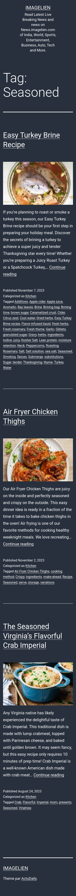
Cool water (27, 318)
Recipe (67, 577)
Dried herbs (44, 318)
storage (33, 582)
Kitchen (30, 296)
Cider (61, 312)
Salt (21, 351)
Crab (18, 802)
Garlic (50, 329)
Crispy (20, 577)
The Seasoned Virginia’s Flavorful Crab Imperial (32, 636)
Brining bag (51, 307)
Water (7, 368)
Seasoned (65, 351)
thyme (48, 362)
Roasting (52, 346)
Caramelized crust (43, 312)
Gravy (32, 335)
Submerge (35, 357)
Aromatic (9, 307)
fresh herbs (60, 324)
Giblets (61, 329)
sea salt (51, 351)
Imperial (42, 802)
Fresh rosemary (14, 329)
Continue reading (18, 544)
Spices (22, 357)
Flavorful (29, 802)
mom (53, 802)
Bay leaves (25, 307)
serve (23, 582)
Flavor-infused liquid (35, 324)
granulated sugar (15, 335)
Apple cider (37, 302)
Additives (21, 302)
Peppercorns (35, 346)
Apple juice (55, 302)
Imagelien (38, 8)
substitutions (53, 357)
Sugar (7, 362)
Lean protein (48, 340)
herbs (42, 335)
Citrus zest (10, 318)
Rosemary (10, 351)
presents (65, 802)
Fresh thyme (36, 329)
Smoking (9, 357)
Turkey (58, 362)
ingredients (55, 335)
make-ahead (52, 577)
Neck (21, 346)
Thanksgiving (32, 362)
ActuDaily (28, 878)
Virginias (25, 808)
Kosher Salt (29, 340)
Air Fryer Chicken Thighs (32, 571)
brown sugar (20, 312)
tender (17, 362)
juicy (16, 340)
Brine (38, 307)
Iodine (7, 340)
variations (47, 582)
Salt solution (35, 351)
